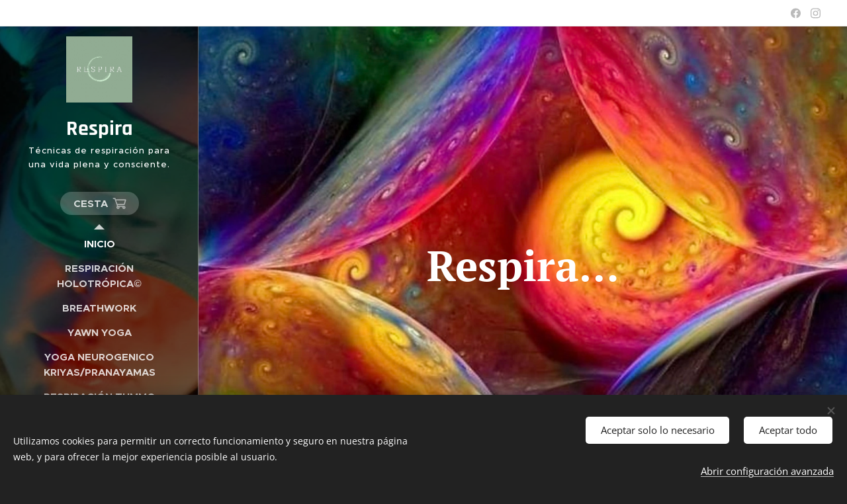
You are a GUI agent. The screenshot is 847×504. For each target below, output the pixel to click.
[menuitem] (99, 243)
